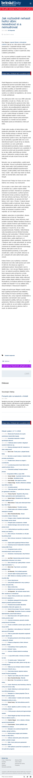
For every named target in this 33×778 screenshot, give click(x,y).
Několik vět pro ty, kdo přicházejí (16, 589)
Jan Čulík (10, 558)
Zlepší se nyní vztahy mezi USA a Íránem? (18, 675)
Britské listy (13, 3)
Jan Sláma (10, 478)
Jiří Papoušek (11, 30)
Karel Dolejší (11, 480)
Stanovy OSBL (18, 760)
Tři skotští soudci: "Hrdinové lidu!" (16, 660)
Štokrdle (23, 678)
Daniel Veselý (11, 498)
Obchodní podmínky (6, 767)
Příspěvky (17, 765)
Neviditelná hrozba (18, 478)
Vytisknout (6, 361)
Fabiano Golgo (11, 482)
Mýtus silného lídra (13, 587)
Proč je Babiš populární (21, 571)
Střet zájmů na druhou (20, 480)
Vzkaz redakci (18, 761)
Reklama (4, 765)
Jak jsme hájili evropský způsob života (17, 573)
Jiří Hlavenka (11, 571)
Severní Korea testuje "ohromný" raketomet (19, 609)
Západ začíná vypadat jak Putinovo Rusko (18, 542)
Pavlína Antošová (12, 507)
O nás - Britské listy (6, 760)
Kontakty (4, 761)
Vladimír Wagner (12, 720)
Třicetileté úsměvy (22, 507)
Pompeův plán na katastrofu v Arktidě (15, 396)
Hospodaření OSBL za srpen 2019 (15, 473)
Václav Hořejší (11, 476)
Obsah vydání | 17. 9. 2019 (11, 431)
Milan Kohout (11, 502)
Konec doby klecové (13, 580)
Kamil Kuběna (11, 724)
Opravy (3, 763)
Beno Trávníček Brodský (14, 513)
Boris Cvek (10, 451)
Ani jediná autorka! (12, 487)
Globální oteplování (10, 355)
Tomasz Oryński (12, 493)
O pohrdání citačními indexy (23, 476)
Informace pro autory (20, 763)
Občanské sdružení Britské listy (19, 771)
